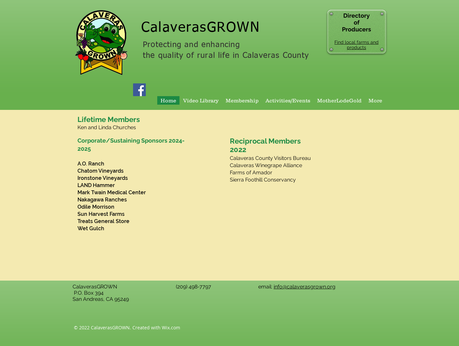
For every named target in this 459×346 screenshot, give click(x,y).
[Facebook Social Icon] (139, 89)
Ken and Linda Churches (106, 127)
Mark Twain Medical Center (111, 192)
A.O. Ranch (90, 164)
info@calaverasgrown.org (304, 287)
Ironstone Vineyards (102, 178)
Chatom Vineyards (100, 171)
